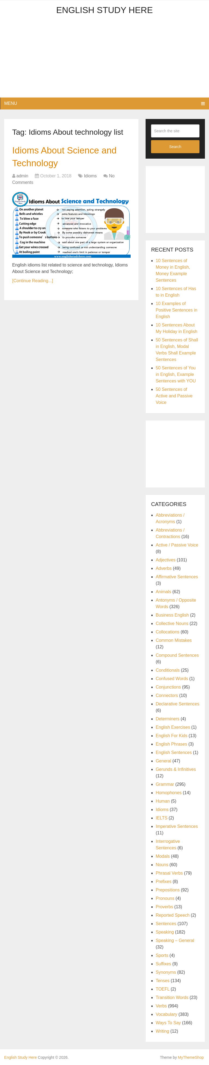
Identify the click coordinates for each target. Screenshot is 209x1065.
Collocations (167, 632)
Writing (162, 1031)
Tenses (163, 980)
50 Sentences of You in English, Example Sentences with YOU (176, 374)
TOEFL (163, 989)
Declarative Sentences (177, 704)
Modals (163, 856)
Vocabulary (166, 1014)
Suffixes (163, 964)
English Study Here (104, 10)
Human (163, 801)
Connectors (167, 695)
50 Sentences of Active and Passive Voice (174, 396)
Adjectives (166, 560)
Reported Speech (173, 915)
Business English (172, 615)
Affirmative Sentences (177, 576)
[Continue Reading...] (32, 284)
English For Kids (172, 735)
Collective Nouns (172, 623)
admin (22, 179)
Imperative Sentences (177, 826)
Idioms (90, 179)
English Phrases (171, 744)
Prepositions (168, 890)
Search (175, 146)
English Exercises (173, 727)
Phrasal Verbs (169, 873)
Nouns (162, 864)
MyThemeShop (191, 1057)
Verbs (161, 1006)
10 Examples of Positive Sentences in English (176, 310)
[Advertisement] (104, 59)
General (163, 761)
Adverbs (164, 568)
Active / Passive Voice (177, 545)
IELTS (161, 818)
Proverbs (164, 906)
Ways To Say (168, 1022)
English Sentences (174, 752)
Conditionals (168, 670)
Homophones (169, 792)
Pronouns (165, 898)
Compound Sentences (177, 655)
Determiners (167, 719)
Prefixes (163, 881)
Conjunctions (168, 687)
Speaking (165, 932)
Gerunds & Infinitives (176, 769)
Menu (10, 103)
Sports (162, 955)
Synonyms (166, 972)
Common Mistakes (174, 640)
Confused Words (172, 678)
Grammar (165, 784)
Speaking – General (175, 940)
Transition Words (172, 997)
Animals (163, 591)
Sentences (166, 923)
